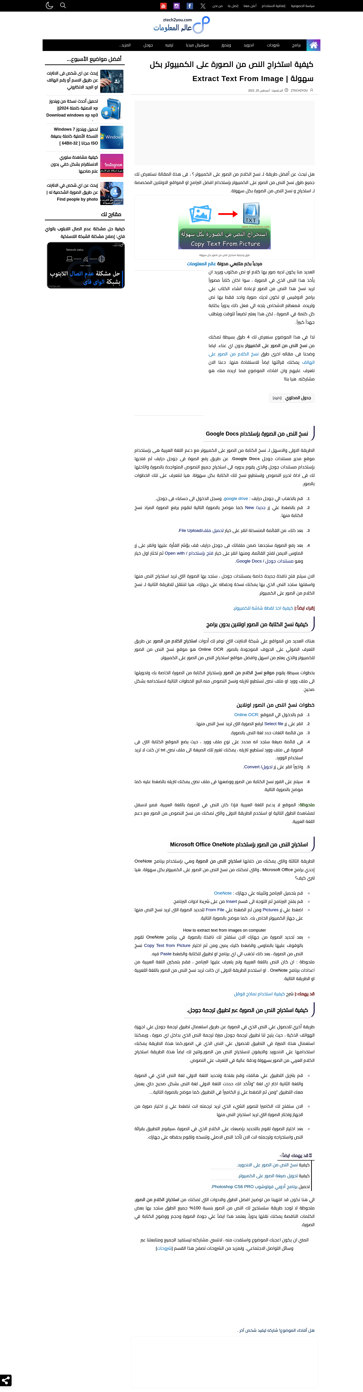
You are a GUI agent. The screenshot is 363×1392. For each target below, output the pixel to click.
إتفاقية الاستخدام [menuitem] (274, 6)
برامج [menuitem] (296, 45)
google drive (236, 498)
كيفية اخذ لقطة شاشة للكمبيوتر (263, 850)
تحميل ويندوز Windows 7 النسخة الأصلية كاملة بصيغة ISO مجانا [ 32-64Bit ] (74, 136)
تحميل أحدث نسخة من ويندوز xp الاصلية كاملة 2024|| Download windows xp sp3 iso (72, 111)
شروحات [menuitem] (273, 45)
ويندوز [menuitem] (226, 45)
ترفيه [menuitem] (169, 45)
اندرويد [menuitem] (249, 45)
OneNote (223, 1225)
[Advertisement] (225, 133)
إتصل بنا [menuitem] (233, 6)
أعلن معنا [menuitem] (250, 6)
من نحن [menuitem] (218, 6)
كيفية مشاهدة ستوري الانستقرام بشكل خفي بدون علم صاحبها (74, 164)
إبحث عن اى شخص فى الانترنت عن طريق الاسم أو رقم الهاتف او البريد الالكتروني (72, 80)
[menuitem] (203, 6)
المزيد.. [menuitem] (125, 45)
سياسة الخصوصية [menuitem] (303, 6)
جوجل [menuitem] (148, 45)
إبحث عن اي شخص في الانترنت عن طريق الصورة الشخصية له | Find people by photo (72, 192)
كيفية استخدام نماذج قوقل (259, 1386)
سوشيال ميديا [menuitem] (197, 45)
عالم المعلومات (201, 263)
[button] (291, 398)
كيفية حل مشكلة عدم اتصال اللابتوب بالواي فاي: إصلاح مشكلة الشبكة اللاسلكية (85, 233)
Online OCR (246, 956)
